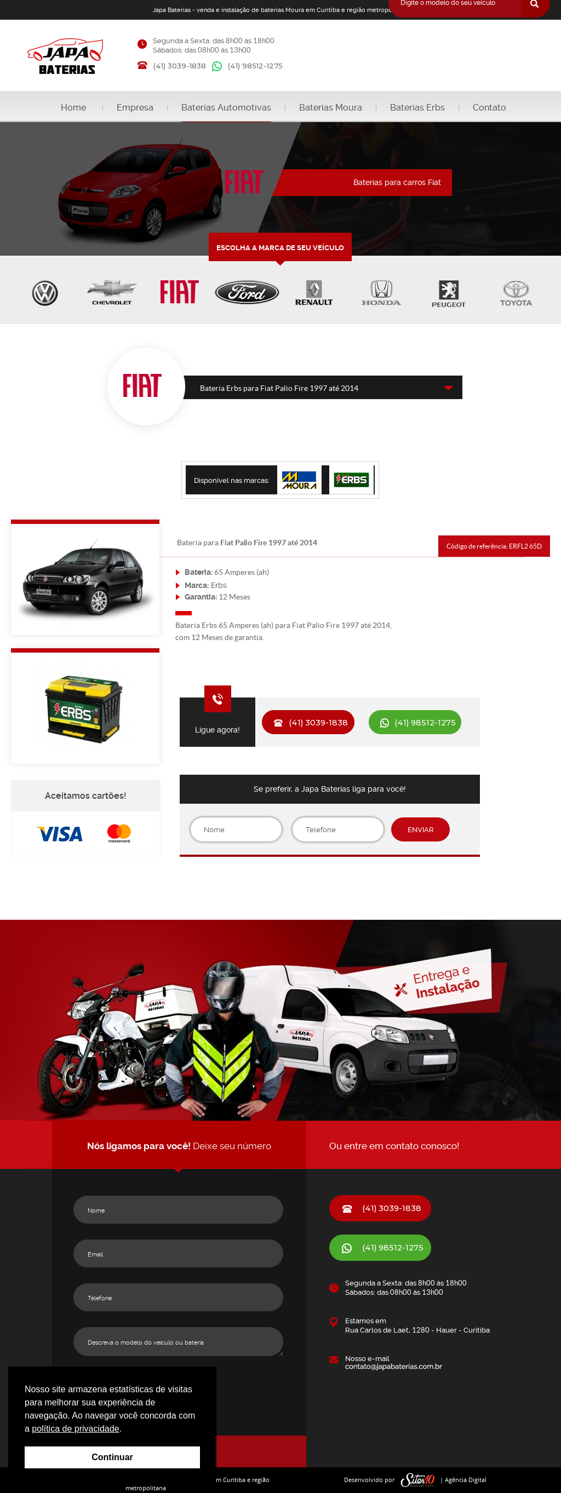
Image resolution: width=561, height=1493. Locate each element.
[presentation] (330, 883)
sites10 (418, 1480)
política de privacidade (75, 1428)
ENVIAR (421, 830)
